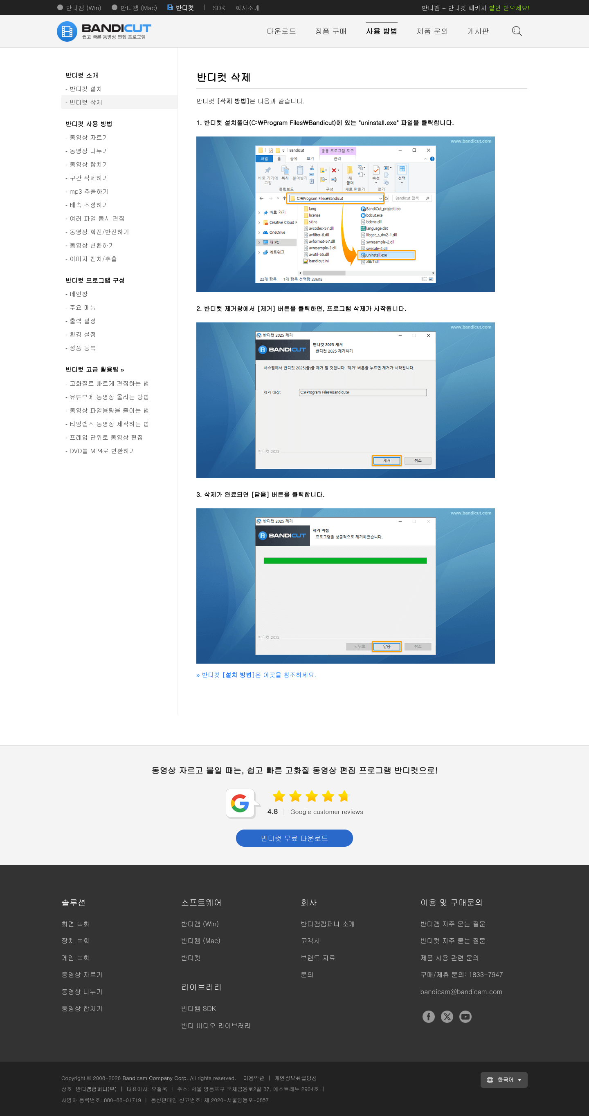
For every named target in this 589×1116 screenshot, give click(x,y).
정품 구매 (331, 31)
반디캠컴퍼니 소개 (328, 923)
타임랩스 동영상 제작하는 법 (109, 423)
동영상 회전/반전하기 (99, 231)
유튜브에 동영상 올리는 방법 (109, 396)
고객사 (310, 940)
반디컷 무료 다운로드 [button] (294, 838)
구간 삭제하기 (89, 177)
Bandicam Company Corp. (155, 1078)
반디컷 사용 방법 (88, 123)
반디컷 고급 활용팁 (94, 369)
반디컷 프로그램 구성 (95, 280)
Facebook (429, 1017)
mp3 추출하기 (89, 191)
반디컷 (184, 7)
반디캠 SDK (198, 1008)
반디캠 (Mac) (138, 7)
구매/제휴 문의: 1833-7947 (461, 974)
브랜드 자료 (318, 957)
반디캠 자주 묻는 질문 (453, 923)
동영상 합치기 (89, 164)
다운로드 (281, 31)
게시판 (478, 31)
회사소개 (247, 7)
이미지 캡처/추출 (93, 258)
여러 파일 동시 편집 (97, 218)
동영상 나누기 (89, 150)
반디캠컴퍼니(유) (96, 1089)
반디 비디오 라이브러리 (216, 1025)
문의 (307, 974)
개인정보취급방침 (295, 1078)
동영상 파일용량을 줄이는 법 (109, 410)
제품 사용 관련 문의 (449, 957)
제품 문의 (432, 31)
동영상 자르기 (89, 137)
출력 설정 (83, 320)
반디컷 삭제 (86, 102)
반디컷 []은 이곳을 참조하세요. (256, 674)
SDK (219, 7)
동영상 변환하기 (92, 245)
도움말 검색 (516, 30)
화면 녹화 (75, 923)
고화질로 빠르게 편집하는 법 (109, 383)
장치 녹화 (75, 940)
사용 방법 (382, 31)
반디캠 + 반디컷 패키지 (476, 7)
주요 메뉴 (83, 307)
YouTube (465, 1017)
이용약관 (254, 1078)
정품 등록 (83, 347)
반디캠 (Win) (83, 7)
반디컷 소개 (81, 75)
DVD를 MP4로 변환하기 (102, 450)
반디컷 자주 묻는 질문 (453, 940)
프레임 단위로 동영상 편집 (106, 437)
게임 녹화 (75, 957)
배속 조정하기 (89, 204)
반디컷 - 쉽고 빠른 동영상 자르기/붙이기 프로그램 (114, 31)
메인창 (79, 293)
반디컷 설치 (86, 88)
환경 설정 (83, 334)
